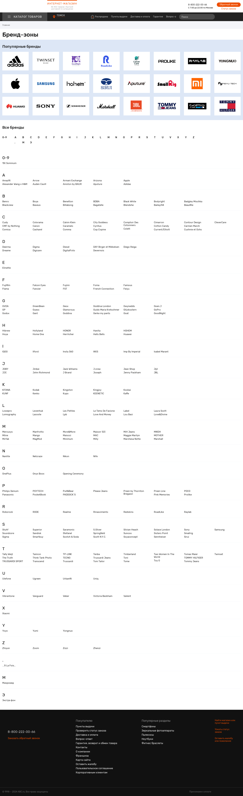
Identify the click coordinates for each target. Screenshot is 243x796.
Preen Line (159, 491)
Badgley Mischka (193, 201)
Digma (36, 247)
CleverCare (220, 222)
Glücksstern (130, 309)
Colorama (38, 222)
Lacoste (37, 414)
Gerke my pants (101, 313)
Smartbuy (38, 536)
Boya (35, 201)
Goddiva (67, 313)
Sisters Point (161, 533)
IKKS (95, 351)
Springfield (99, 533)
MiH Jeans (129, 431)
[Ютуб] (23, 752)
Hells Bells (99, 334)
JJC (4, 372)
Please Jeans (100, 491)
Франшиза (82, 755)
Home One (38, 334)
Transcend (38, 561)
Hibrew (6, 330)
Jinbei (36, 369)
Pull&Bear (68, 491)
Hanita (96, 330)
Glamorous (69, 309)
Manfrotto (38, 431)
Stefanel (67, 533)
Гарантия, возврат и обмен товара (96, 743)
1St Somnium (9, 163)
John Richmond (41, 372)
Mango (36, 435)
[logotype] (24, 6)
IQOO (5, 351)
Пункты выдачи (119, 16)
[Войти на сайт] (232, 17)
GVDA (5, 306)
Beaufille (188, 205)
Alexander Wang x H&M (14, 184)
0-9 (4, 137)
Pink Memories (162, 494)
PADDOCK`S (69, 494)
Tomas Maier (191, 554)
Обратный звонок (229, 4)
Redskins (128, 512)
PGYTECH (38, 491)
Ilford (36, 351)
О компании (83, 751)
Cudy (5, 222)
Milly (95, 439)
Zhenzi (97, 648)
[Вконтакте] (10, 752)
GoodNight (160, 313)
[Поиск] (197, 17)
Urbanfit (67, 578)
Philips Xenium (10, 491)
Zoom (36, 648)
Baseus (37, 205)
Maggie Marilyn (132, 435)
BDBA (96, 201)
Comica (6, 229)
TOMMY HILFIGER (193, 557)
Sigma (5, 536)
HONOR (67, 330)
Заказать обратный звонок (24, 738)
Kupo (65, 393)
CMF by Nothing (11, 226)
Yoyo (5, 630)
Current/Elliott (162, 229)
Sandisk (37, 533)
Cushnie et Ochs (193, 229)
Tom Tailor (99, 561)
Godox (5, 313)
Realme (67, 512)
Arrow (36, 180)
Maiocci (67, 435)
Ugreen (37, 578)
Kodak (36, 390)
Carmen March (192, 226)
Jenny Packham (132, 372)
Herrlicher (68, 334)
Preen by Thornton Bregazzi (134, 492)
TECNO (66, 557)
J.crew (97, 369)
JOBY (5, 369)
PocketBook (39, 494)
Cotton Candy (161, 226)
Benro (5, 201)
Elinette (6, 267)
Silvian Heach (131, 529)
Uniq (95, 578)
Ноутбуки (147, 739)
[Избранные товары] (226, 16)
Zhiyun (6, 648)
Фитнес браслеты (152, 743)
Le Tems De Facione (104, 410)
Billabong (68, 205)
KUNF (5, 393)
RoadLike (159, 512)
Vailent (127, 596)
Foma (96, 285)
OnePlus (6, 473)
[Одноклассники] (16, 752)
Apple (127, 180)
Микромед (8, 683)
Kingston (68, 390)
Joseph (97, 372)
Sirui (186, 536)
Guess (36, 309)
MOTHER (158, 435)
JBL (156, 372)
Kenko (36, 393)
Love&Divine (160, 414)
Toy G (157, 560)
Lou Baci (128, 414)
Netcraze (37, 456)
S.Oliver (97, 529)
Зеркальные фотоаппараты (158, 730)
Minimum (68, 439)
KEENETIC (98, 393)
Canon (36, 226)
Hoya (5, 334)
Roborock (7, 512)
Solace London (162, 529)
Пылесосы (148, 734)
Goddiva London (102, 306)
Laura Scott (160, 410)
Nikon (66, 456)
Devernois (98, 250)
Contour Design (192, 222)
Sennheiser (160, 536)
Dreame (6, 250)
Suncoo (128, 533)
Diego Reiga (130, 247)
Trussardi (68, 561)
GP (3, 309)
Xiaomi (6, 613)
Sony (187, 529)
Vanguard (38, 596)
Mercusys (7, 431)
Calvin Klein (69, 222)
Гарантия (158, 16)
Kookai (127, 390)
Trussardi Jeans (102, 557)
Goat (126, 313)
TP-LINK (67, 554)
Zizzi (65, 648)
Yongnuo (68, 630)
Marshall (158, 439)
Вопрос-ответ (173, 16)
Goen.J (157, 306)
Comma (67, 229)
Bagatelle (98, 205)
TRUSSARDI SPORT (12, 561)
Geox (65, 306)
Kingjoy (97, 390)
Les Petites (69, 410)
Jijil (156, 369)
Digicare (37, 250)
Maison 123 (99, 431)
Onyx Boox (38, 473)
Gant (35, 313)
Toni (126, 557)
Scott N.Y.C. (99, 536)
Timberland (130, 554)
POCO (187, 491)
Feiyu (126, 288)
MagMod (37, 439)
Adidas (127, 184)
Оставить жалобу (86, 764)
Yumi (35, 630)
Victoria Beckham (102, 596)
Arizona (97, 180)
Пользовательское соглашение (94, 768)
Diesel (66, 247)
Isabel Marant (161, 351)
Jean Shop (129, 369)
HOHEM (128, 330)
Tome (126, 561)
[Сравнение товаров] (220, 16)
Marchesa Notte (132, 439)
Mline (5, 435)
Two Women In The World (164, 555)
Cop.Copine (99, 229)
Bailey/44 (159, 205)
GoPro (157, 309)
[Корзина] (238, 16)
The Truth (7, 557)
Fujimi (66, 285)
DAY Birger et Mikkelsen (106, 247)
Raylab (187, 512)
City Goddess (100, 222)
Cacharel (37, 229)
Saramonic (68, 529)
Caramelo (68, 226)
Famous (128, 285)
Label (126, 410)
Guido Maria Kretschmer (106, 309)
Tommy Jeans (191, 561)
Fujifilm (6, 285)
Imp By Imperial (132, 351)
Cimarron (159, 222)
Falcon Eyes (39, 285)
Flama (5, 288)
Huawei (128, 334)
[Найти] (211, 16)
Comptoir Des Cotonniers (131, 224)
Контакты (81, 747)
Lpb (65, 414)
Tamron (37, 554)
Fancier (37, 288)
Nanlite (6, 456)
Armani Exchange (72, 180)
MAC (95, 435)
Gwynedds (129, 306)
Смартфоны (149, 726)
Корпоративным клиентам (91, 772)
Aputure (97, 184)
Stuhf (5, 529)
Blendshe (129, 205)
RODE (36, 512)
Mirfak (5, 439)
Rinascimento (100, 512)
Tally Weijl (7, 554)
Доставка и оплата (140, 16)
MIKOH (157, 431)
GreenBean (38, 306)
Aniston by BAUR (72, 184)
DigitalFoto (69, 250)
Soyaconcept (131, 536)
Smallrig (188, 533)
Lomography (9, 414)
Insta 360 (68, 351)
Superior (37, 529)
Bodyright (159, 201)
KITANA (6, 390)
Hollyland (38, 330)
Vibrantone (8, 596)
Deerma (6, 247)
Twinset (218, 554)
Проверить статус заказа (91, 730)
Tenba (96, 554)
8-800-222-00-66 (197, 4)
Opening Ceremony (73, 473)
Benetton (68, 201)
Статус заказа (228, 8)
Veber (66, 596)
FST (65, 288)
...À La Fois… (8, 665)
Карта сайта (83, 759)
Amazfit (6, 180)
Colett (127, 228)
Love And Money (102, 414)
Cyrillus (97, 226)
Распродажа (101, 16)
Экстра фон (8, 700)
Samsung (219, 529)
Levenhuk (38, 410)
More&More (69, 431)
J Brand (67, 372)
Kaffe (126, 393)
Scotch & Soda (71, 536)
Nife (95, 456)
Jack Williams (70, 369)
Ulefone (6, 578)
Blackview (7, 205)
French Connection (103, 288)
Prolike (188, 494)
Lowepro (7, 410)
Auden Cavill (39, 184)
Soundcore (8, 533)
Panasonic (8, 494)
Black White (130, 201)
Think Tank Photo (42, 557)
